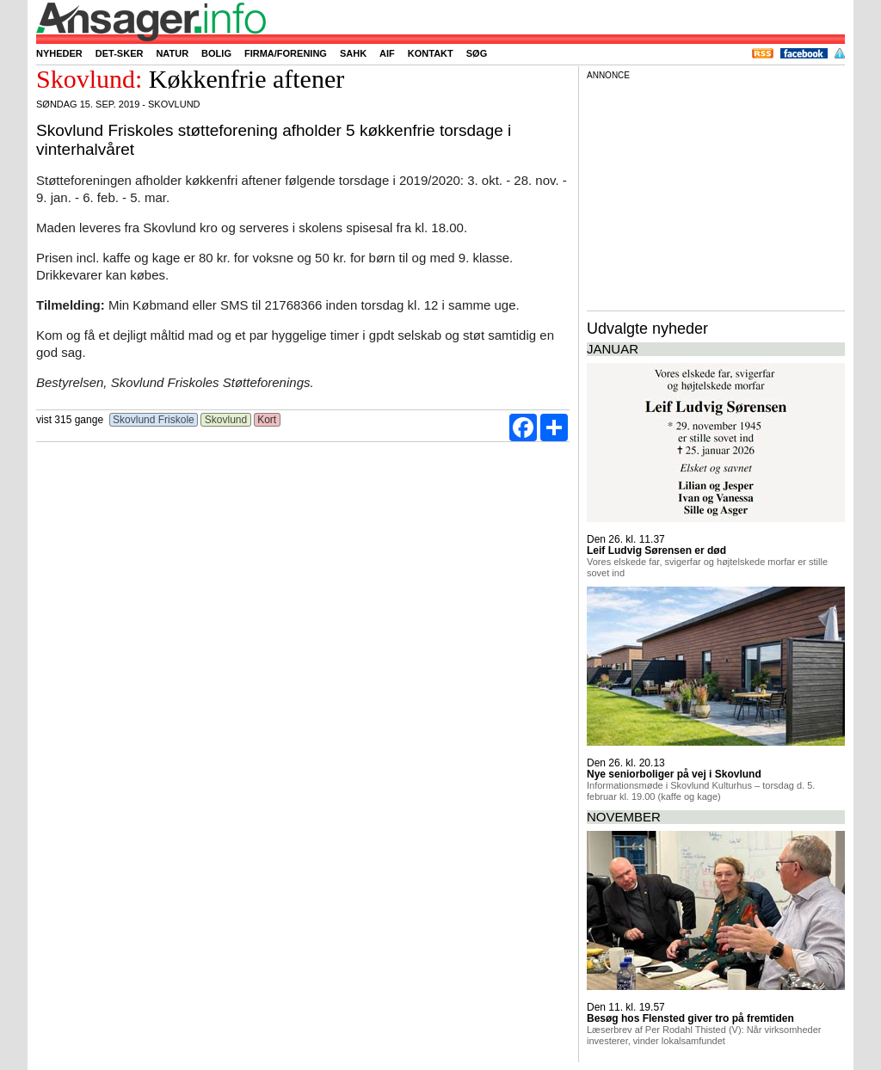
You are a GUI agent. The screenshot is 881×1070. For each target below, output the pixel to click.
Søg (476, 53)
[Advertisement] (716, 192)
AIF (387, 53)
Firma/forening (285, 53)
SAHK (353, 53)
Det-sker (119, 53)
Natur (172, 53)
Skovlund (225, 420)
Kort (267, 420)
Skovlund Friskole (153, 420)
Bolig (216, 53)
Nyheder (59, 53)
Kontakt (430, 53)
